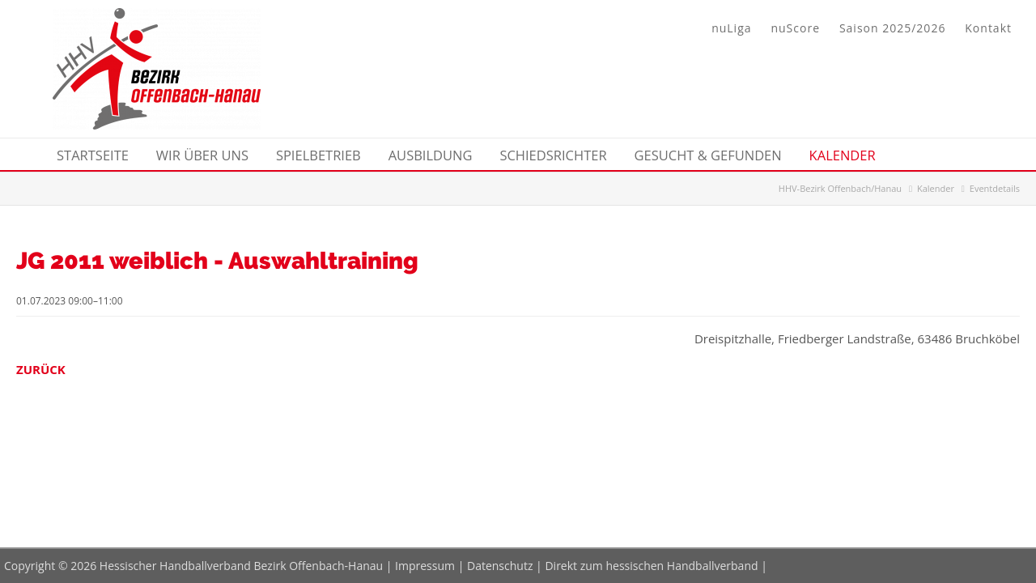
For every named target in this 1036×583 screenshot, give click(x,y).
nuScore (795, 28)
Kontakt (988, 28)
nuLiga (731, 28)
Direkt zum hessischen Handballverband (651, 565)
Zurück (41, 369)
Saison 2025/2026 (892, 28)
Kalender (935, 188)
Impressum (425, 565)
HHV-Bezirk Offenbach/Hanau (840, 188)
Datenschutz (500, 565)
